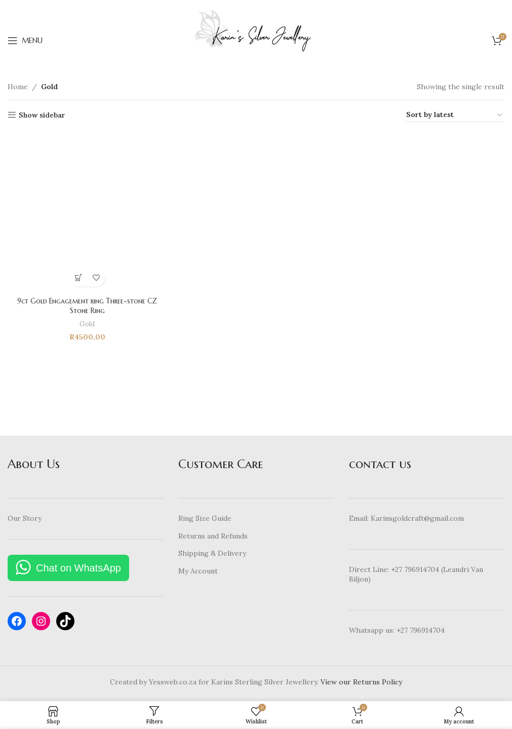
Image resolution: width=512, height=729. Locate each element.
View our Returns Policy (361, 681)
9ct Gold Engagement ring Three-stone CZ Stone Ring (87, 305)
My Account (198, 570)
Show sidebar (42, 115)
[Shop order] (454, 115)
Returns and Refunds (213, 536)
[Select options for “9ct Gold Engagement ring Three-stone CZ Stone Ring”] (78, 277)
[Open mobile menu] (25, 40)
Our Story (25, 518)
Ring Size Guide (204, 518)
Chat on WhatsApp (78, 567)
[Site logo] (256, 40)
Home (18, 86)
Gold (87, 323)
